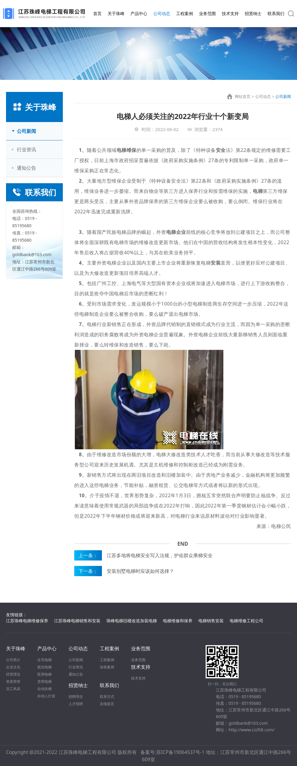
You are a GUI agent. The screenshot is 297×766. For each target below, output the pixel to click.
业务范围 (207, 13)
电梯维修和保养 (177, 620)
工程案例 (184, 13)
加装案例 (107, 667)
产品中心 (138, 13)
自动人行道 (46, 696)
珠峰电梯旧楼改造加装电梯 (131, 620)
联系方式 (107, 696)
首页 (97, 13)
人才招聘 (76, 703)
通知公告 (26, 168)
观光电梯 (44, 667)
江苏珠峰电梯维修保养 (27, 620)
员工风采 (13, 688)
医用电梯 (44, 674)
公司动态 (161, 13)
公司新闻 (26, 131)
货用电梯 (44, 681)
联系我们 (276, 13)
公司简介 (13, 659)
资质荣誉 (13, 681)
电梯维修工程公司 (246, 620)
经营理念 (13, 674)
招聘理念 (76, 696)
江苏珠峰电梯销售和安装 (77, 620)
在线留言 (107, 703)
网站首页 (242, 96)
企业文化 (13, 667)
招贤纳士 (253, 13)
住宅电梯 (44, 659)
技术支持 (230, 13)
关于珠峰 (116, 13)
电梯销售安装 (211, 620)
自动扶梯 (44, 688)
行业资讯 (26, 149)
